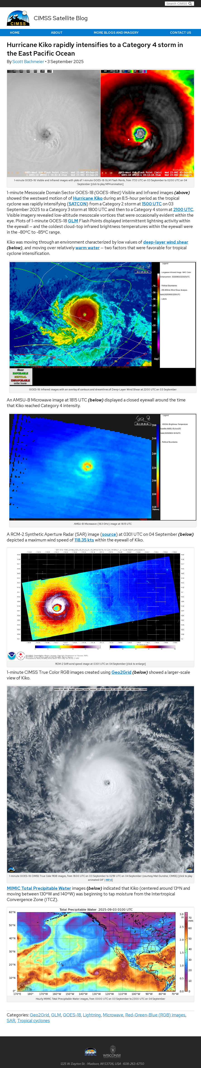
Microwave (113, 1015)
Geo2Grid (39, 1015)
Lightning (92, 1015)
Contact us (180, 33)
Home (15, 33)
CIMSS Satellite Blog (61, 18)
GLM (56, 1015)
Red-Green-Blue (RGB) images (155, 1015)
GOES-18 (72, 1015)
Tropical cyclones (33, 1020)
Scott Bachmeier (28, 61)
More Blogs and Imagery (116, 33)
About (57, 33)
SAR (11, 1020)
